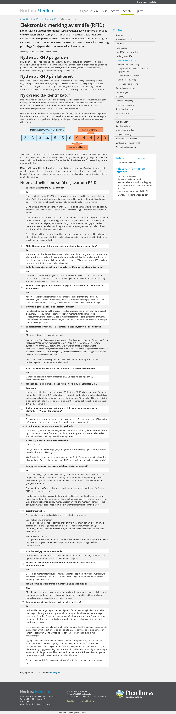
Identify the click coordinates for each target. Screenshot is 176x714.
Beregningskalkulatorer (126, 138)
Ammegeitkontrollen (125, 130)
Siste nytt (120, 35)
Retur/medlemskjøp (125, 109)
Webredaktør (25, 704)
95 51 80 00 (31, 699)
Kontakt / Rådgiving (124, 100)
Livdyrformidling (123, 134)
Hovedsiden (25, 19)
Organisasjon (89, 12)
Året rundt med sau (125, 105)
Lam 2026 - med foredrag (127, 52)
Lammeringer (122, 92)
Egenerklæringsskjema (126, 147)
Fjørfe (139, 12)
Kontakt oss (142, 2)
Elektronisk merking (127, 60)
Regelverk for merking (128, 84)
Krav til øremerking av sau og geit (132, 194)
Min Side (152, 2)
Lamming (120, 43)
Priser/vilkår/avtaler (125, 39)
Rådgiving (120, 96)
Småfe (127, 12)
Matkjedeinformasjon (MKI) (128, 143)
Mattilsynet (55, 672)
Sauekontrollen (123, 126)
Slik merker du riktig (127, 79)
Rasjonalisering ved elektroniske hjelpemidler (133, 70)
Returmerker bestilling (128, 64)
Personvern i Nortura (85, 701)
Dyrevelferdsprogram (126, 88)
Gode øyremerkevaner (128, 75)
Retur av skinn (122, 113)
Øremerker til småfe (126, 162)
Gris (104, 12)
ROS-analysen (122, 121)
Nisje (118, 117)
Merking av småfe (49, 19)
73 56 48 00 (29, 701)
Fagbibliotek (121, 48)
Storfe (115, 12)
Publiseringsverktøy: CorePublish (72, 712)
